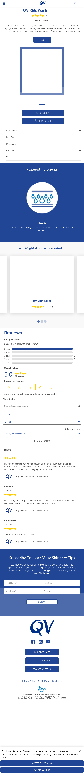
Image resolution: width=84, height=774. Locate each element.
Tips (43, 157)
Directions (43, 144)
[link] (20, 374)
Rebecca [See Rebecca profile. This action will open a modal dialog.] (8, 487)
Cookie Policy (43, 681)
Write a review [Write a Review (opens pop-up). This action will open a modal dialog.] (42, 20)
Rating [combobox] (42, 414)
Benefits (43, 137)
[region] (42, 760)
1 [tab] (41, 238)
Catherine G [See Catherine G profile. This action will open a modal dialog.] (10, 521)
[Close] (80, 751)
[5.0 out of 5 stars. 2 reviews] (41, 306)
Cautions (43, 150)
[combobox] (44, 433)
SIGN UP (42, 601)
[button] (9, 387)
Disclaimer (57, 681)
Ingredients (43, 130)
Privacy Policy (28, 681)
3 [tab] (44, 321)
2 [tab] (41, 321)
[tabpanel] (42, 202)
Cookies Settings (41, 770)
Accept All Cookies (42, 763)
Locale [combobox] (42, 422)
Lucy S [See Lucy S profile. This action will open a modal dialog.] (7, 450)
